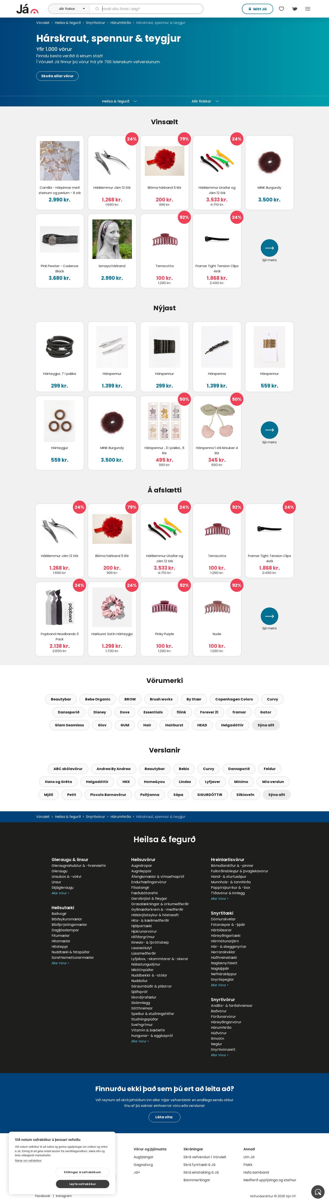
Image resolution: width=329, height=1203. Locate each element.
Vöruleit (43, 22)
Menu (308, 9)
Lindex (185, 781)
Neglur (216, 1044)
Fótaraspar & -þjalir (228, 924)
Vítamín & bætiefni (148, 1030)
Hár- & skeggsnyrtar (228, 946)
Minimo (241, 781)
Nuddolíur (139, 980)
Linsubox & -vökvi (66, 876)
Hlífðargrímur (143, 936)
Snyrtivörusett (223, 1049)
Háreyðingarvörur (226, 1022)
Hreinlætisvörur (228, 860)
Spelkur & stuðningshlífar (152, 1013)
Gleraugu (59, 871)
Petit (71, 794)
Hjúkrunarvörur (144, 931)
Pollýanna (149, 794)
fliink (181, 712)
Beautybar (61, 699)
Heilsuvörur (143, 860)
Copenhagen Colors (234, 699)
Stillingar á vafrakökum (43, 1184)
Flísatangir (140, 887)
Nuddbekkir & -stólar (149, 975)
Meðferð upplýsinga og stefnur (269, 1180)
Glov (102, 725)
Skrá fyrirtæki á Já (199, 1164)
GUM (124, 725)
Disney (99, 712)
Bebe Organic (97, 699)
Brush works (161, 699)
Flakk (247, 1164)
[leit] (146, 8)
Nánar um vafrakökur (28, 1172)
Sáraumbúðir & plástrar (151, 986)
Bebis (184, 768)
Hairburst (174, 725)
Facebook (43, 1196)
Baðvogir (59, 913)
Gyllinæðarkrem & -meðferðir (157, 909)
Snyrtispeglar (222, 979)
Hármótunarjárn (225, 941)
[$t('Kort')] (295, 9)
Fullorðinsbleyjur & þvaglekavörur (239, 871)
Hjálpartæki (141, 925)
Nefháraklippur (224, 974)
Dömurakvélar (223, 919)
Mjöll (48, 794)
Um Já (248, 1157)
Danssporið (68, 712)
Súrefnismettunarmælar (73, 957)
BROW (130, 699)
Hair (147, 725)
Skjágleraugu (63, 887)
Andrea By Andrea (114, 768)
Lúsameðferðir (143, 953)
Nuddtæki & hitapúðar (71, 952)
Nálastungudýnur (145, 964)
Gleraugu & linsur (70, 860)
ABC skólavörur (68, 768)
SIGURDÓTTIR (209, 794)
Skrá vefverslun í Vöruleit (204, 1157)
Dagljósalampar (65, 930)
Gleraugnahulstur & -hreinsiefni (79, 865)
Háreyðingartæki (225, 935)
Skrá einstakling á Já (201, 1172)
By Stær (194, 699)
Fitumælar (61, 935)
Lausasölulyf (141, 947)
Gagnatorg (143, 1164)
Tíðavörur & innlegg (228, 893)
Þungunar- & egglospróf (152, 1035)
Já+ (137, 1172)
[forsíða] (31, 9)
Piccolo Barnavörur (108, 794)
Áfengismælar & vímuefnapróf (157, 876)
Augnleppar (141, 871)
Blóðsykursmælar (67, 919)
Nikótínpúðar (142, 969)
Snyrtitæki (222, 913)
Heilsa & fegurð (68, 22)
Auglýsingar (144, 1157)
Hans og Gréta (58, 781)
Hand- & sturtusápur (228, 876)
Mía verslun (273, 781)
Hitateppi (60, 946)
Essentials (153, 712)
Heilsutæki (63, 908)
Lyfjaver (212, 781)
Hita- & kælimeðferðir (150, 920)
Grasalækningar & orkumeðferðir (160, 904)
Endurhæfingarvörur (149, 882)
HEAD (202, 725)
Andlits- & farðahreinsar (232, 1005)
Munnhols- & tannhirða (231, 882)
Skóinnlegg (140, 1002)
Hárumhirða (120, 22)
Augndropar (141, 865)
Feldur (270, 768)
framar (239, 712)
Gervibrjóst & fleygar (149, 898)
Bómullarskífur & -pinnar (232, 865)
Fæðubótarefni (144, 893)
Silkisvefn (245, 794)
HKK (126, 781)
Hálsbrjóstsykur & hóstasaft (155, 915)
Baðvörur (219, 1011)
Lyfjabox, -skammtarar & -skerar (159, 958)
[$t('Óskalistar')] (281, 9)
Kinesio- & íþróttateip (150, 942)
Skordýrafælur (143, 997)
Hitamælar (61, 941)
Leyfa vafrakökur (88, 1183)
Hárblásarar (221, 930)
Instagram (64, 1196)
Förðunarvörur (223, 1016)
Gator (265, 712)
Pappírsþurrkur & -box (230, 887)
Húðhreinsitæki (224, 957)
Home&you (154, 781)
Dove (124, 712)
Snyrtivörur (95, 22)
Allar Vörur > (60, 893)
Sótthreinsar (142, 1008)
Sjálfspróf (139, 991)
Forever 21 (209, 712)
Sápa (178, 794)
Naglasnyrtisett (224, 963)
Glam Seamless (69, 725)
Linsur (56, 882)
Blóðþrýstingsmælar (69, 924)
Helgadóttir (232, 725)
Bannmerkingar (196, 1180)
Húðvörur (219, 1033)
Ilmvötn (217, 1038)
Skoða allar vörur (57, 76)
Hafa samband (256, 1172)
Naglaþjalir (220, 968)
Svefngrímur (142, 1024)
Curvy (272, 699)
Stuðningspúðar (144, 1019)
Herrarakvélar (223, 952)
